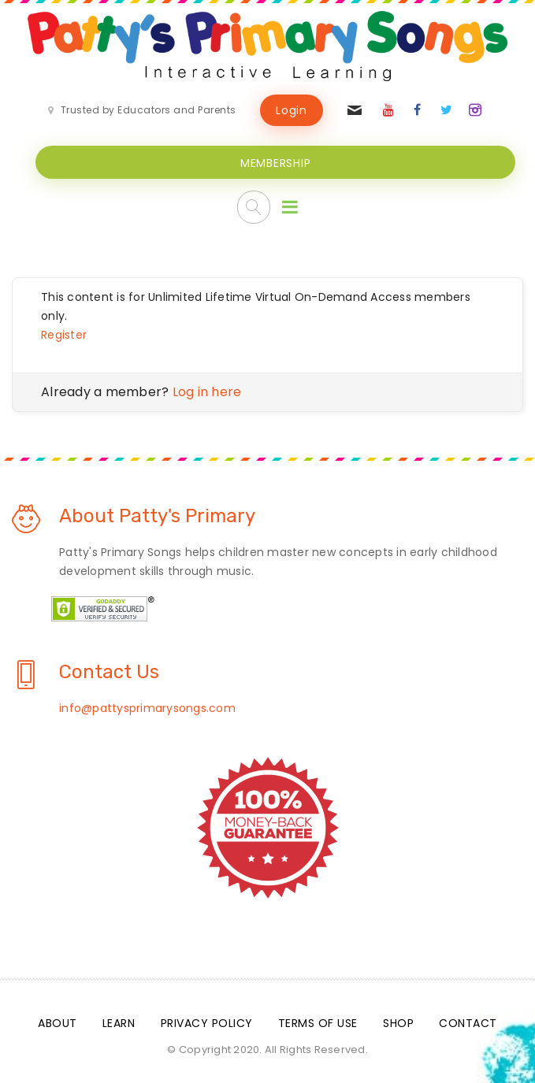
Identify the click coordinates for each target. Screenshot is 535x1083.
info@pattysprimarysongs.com (147, 708)
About (57, 1023)
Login (291, 110)
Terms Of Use (318, 1023)
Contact (468, 1023)
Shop (398, 1023)
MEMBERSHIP (275, 163)
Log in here (207, 392)
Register (64, 335)
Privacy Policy (207, 1023)
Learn (119, 1023)
